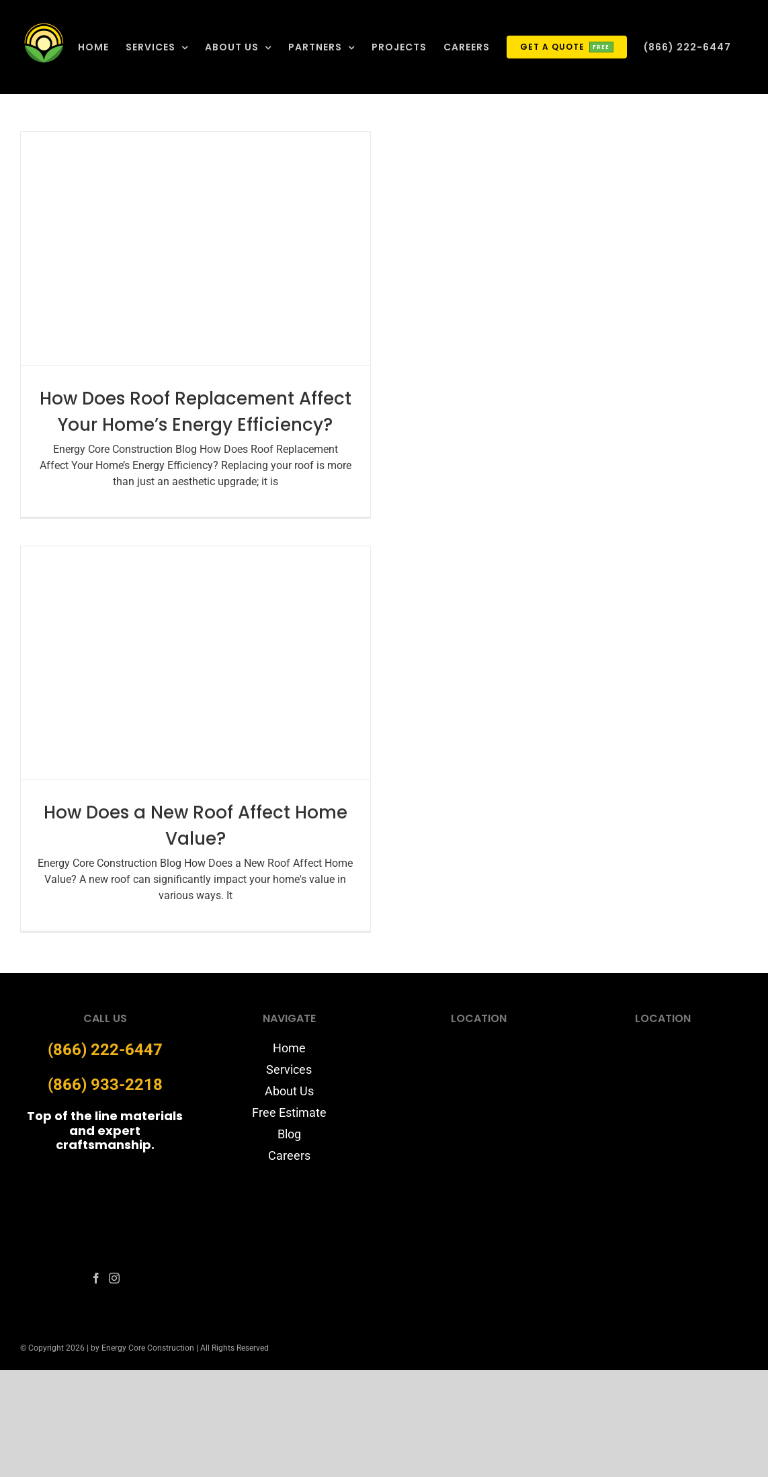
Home (289, 1048)
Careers (289, 1155)
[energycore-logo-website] (104, 1173)
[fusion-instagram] (114, 1278)
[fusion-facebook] (96, 1278)
